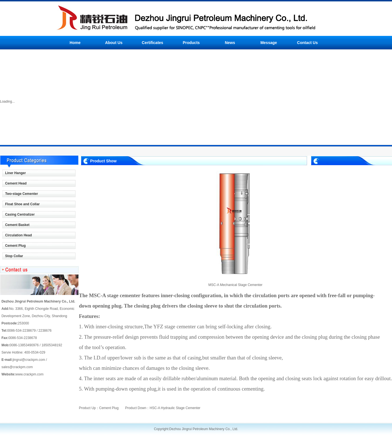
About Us (113, 42)
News (230, 42)
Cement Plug (108, 408)
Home (75, 42)
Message (268, 42)
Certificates (152, 42)
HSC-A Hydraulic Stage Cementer (175, 408)
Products (191, 42)
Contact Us (307, 42)
